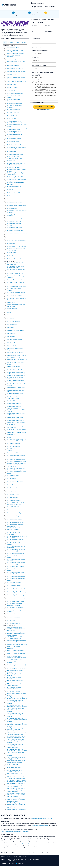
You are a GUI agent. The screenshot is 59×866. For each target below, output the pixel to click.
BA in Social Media (11, 84)
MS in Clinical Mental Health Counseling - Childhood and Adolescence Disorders (16, 462)
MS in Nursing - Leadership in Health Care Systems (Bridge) (16, 563)
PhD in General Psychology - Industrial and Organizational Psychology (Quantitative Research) (16, 790)
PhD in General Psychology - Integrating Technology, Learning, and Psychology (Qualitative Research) (16, 795)
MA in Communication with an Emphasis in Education (17, 276)
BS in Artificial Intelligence (13, 115)
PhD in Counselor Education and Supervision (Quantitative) (15, 774)
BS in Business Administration (14, 138)
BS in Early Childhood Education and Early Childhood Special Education (16, 157)
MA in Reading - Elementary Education (16, 292)
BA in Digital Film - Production (14, 65)
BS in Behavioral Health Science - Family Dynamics (16, 125)
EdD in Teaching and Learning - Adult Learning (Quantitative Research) (16, 761)
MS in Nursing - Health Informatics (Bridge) (15, 556)
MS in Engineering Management (14, 491)
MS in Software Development (14, 614)
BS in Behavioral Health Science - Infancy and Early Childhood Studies (17, 128)
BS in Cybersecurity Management (15, 154)
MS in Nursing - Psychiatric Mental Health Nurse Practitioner (15, 573)
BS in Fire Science (11, 196)
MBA (8, 315)
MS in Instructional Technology (14, 519)
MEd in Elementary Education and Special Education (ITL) (15, 394)
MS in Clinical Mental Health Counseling (16, 459)
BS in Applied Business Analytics (15, 93)
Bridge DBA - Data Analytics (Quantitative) (13, 647)
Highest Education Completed (39, 50)
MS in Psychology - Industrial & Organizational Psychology (14, 604)
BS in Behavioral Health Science (14, 119)
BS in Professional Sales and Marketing (16, 240)
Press (8, 856)
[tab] (5, 42)
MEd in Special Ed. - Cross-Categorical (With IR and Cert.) (16, 426)
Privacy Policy (47, 109)
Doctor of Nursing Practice (13, 691)
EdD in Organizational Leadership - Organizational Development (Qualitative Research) (17, 741)
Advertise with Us (7, 861)
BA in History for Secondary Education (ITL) (16, 78)
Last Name (47, 25)
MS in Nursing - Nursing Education (15, 566)
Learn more (36, 852)
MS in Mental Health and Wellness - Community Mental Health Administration (15, 529)
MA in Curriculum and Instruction (15, 279)
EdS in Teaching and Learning (14, 767)
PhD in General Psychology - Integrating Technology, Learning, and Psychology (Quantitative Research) (16, 799)
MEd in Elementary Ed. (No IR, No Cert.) (16, 387)
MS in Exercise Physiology (13, 494)
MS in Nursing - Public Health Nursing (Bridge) (16, 579)
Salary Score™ (22, 856)
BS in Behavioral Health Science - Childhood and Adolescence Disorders (16, 122)
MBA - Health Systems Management (15, 330)
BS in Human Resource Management (16, 218)
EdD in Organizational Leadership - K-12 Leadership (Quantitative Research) (16, 736)
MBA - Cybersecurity (12, 324)
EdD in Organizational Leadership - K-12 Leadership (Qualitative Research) (16, 733)
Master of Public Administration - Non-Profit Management (16, 305)
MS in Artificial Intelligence (13, 446)
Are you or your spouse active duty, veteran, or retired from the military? (43, 64)
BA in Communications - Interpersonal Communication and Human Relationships (16, 55)
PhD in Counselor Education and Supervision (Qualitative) (15, 771)
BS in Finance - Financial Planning (15, 192)
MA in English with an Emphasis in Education (15, 283)
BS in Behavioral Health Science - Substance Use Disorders (15, 132)
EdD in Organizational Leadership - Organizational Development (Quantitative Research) (15, 746)
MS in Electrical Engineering (13, 488)
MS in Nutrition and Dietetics (14, 582)
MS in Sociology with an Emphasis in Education (16, 610)
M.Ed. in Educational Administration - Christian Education (16, 263)
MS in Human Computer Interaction (15, 509)
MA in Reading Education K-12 (14, 295)
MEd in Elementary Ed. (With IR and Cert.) (15, 391)
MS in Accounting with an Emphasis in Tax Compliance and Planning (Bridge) (16, 440)
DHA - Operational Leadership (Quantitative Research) (14, 684)
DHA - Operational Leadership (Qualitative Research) (14, 688)
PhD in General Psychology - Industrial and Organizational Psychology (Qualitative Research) (16, 785)
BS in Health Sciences (12, 208)
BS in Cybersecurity (11, 151)
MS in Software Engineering (13, 617)
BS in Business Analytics (13, 141)
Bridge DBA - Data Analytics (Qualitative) (17, 644)
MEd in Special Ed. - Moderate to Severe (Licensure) (16, 430)
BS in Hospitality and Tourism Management (14, 214)
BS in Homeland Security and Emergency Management (17, 211)
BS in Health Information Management (16, 205)
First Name (34, 25)
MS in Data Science (11, 484)
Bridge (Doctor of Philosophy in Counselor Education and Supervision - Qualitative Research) (16, 629)
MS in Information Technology (14, 513)
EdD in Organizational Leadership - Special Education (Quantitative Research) (15, 754)
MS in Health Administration (14, 500)
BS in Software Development (14, 259)
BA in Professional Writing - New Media (16, 81)
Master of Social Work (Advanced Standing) (15, 311)
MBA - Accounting (11, 318)
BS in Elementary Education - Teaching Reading (16, 180)
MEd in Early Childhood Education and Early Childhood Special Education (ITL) (16, 373)
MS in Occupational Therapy (14, 585)
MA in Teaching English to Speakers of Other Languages (16, 299)
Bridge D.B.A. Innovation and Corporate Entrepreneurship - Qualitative (16, 637)
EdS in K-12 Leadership (12, 764)
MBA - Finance (10, 327)
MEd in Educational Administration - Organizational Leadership (15, 381)
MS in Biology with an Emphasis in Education (15, 449)
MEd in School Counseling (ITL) (14, 400)
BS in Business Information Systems (16, 144)
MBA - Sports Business (12, 346)
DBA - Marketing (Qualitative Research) (16, 665)
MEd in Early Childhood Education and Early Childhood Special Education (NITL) (16, 377)
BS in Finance (10, 189)
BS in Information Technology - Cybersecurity (14, 224)
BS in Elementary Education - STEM (15, 177)
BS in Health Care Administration (15, 202)
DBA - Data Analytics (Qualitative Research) (15, 671)
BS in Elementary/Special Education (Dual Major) (15, 183)
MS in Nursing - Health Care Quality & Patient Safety (16, 547)
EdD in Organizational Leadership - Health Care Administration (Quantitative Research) (17, 720)
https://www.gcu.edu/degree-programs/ (41, 818)
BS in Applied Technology (13, 112)
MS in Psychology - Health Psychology (16, 598)
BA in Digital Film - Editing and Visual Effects (16, 62)
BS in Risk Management (12, 255)
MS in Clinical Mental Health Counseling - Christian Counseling (16, 465)
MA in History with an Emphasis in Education (15, 289)
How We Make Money (33, 859)
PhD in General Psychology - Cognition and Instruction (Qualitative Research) (16, 777)
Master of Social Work (12, 308)
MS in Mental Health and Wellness (15, 522)
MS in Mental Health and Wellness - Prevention (15, 543)
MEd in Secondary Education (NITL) (15, 420)
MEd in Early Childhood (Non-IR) (14, 369)
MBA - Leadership (11, 333)
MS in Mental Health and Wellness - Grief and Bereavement (17, 537)
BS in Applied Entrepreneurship (14, 103)
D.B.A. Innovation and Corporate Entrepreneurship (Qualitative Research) (16, 657)
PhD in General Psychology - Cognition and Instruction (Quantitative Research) (16, 781)
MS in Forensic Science (12, 497)
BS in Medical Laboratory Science (15, 230)
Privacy (3, 859)
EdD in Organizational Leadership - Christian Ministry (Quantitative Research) (15, 710)
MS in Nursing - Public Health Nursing (16, 576)
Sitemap (15, 861)
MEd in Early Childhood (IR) (13, 366)
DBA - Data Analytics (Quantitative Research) (15, 674)
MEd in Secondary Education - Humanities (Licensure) (14, 404)
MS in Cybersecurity (11, 478)
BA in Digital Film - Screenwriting (15, 68)
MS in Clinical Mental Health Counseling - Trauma (16, 472)
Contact (15, 856)
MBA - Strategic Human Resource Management (15, 349)
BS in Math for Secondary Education (15, 227)
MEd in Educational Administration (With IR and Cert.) (17, 384)
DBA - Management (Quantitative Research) (15, 681)
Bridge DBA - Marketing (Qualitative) (15, 650)
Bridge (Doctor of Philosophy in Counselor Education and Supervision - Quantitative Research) (16, 633)
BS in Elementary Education (13, 167)
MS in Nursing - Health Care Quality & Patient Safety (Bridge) (16, 550)
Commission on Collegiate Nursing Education (22, 843)
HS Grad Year (35, 57)
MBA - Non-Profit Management (14, 339)
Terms (9, 859)
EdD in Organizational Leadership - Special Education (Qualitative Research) (17, 750)
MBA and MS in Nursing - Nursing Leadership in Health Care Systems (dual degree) (17, 359)
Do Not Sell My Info (19, 859)
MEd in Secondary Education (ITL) (15, 417)
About (3, 856)
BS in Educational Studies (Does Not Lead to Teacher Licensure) (16, 164)
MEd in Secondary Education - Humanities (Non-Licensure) (14, 407)
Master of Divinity (11, 302)
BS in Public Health (11, 252)
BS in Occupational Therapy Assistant (16, 237)
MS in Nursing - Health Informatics (15, 553)
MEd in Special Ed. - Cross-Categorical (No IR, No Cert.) (16, 423)
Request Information (44, 107)
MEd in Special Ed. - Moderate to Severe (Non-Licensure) (16, 433)
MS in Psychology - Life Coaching (15, 607)
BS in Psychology (11, 243)
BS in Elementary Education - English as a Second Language (16, 173)
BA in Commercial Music (13, 47)
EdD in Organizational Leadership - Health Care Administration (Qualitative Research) (16, 715)
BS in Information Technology (14, 221)
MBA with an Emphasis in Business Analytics (15, 363)
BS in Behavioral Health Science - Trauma (15, 135)
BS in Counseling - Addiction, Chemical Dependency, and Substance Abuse (16, 148)
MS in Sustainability (11, 620)
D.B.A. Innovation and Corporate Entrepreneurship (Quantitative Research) (14, 661)
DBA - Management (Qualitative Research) (14, 678)
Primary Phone (48, 31)
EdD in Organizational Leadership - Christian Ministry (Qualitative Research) (17, 705)
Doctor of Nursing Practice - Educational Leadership (17, 694)
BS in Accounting (11, 90)
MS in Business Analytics (13, 452)
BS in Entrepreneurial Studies (14, 186)
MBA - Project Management (13, 342)
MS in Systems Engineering (13, 623)
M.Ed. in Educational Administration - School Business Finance (16, 267)
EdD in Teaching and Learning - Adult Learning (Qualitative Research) (16, 758)
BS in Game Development (13, 199)
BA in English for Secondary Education (16, 71)
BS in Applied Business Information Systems (15, 96)
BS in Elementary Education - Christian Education (16, 170)
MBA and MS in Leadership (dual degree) (17, 355)
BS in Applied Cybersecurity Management (13, 100)
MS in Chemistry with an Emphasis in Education (16, 456)
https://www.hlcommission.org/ (40, 825)
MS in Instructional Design (13, 516)
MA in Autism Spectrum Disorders (15, 273)
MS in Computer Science (13, 475)
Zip (32, 31)
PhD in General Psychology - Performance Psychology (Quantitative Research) (16, 809)
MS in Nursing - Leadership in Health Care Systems (16, 560)
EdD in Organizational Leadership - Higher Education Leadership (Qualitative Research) (17, 724)
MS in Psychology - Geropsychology (15, 595)
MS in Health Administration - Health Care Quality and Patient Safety (16, 503)
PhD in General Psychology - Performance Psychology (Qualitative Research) (16, 804)
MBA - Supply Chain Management (15, 352)
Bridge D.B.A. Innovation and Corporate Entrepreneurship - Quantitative (16, 641)
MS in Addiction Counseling (13, 443)
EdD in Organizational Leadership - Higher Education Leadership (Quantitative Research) (15, 729)
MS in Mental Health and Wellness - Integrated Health (15, 540)
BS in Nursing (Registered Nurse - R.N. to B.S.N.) (17, 233)
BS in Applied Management (13, 109)
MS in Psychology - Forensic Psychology (17, 588)
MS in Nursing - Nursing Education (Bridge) (15, 569)
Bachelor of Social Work (12, 87)
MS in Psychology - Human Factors (15, 601)
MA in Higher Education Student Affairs (16, 286)
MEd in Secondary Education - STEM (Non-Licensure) (16, 414)
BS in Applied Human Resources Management (15, 106)
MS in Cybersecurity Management (15, 481)
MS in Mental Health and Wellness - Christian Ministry (15, 525)
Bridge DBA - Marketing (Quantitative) (16, 653)
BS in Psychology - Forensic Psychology (16, 246)
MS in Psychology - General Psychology (16, 592)
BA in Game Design (11, 74)
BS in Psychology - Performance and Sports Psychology (16, 249)
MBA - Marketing (11, 336)
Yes (36, 77)
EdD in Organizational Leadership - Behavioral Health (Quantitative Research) (15, 702)
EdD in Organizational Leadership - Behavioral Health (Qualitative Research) (17, 697)
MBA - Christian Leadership (13, 321)
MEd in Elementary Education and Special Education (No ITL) (15, 397)
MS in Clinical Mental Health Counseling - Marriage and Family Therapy (16, 469)
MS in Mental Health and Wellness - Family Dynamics (15, 533)
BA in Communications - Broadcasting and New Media (16, 51)
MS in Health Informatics (13, 506)
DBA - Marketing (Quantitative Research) (17, 668)
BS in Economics (11, 160)
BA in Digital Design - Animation (14, 59)
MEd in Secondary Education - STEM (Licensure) (16, 410)
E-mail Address (36, 38)
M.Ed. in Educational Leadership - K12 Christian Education (16, 270)
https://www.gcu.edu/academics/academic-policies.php (15, 831)
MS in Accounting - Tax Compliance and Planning (16, 436)
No (41, 77)
